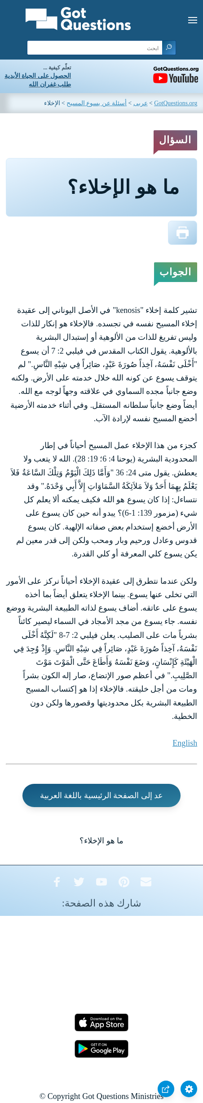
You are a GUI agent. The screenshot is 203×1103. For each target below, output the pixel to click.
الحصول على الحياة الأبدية (37, 76)
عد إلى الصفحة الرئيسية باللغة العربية (101, 795)
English (184, 743)
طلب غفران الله (50, 84)
